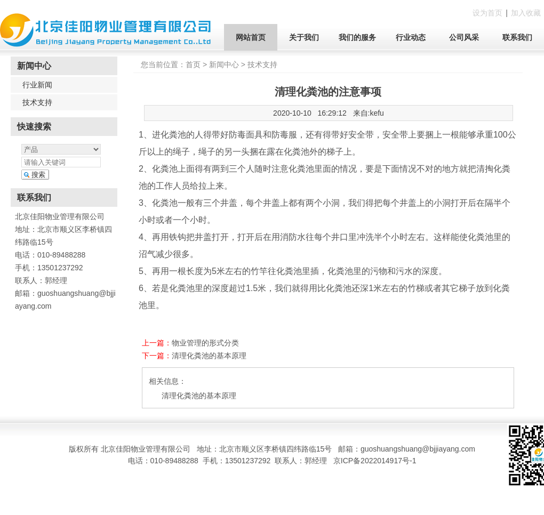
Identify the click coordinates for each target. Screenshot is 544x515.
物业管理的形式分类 (205, 343)
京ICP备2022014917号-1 (375, 460)
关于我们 (304, 37)
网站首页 (251, 37)
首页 (193, 64)
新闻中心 (224, 64)
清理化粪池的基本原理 (209, 355)
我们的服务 (357, 37)
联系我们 (517, 37)
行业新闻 (37, 85)
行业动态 (411, 37)
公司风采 (464, 37)
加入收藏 (526, 13)
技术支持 (37, 102)
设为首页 (487, 13)
